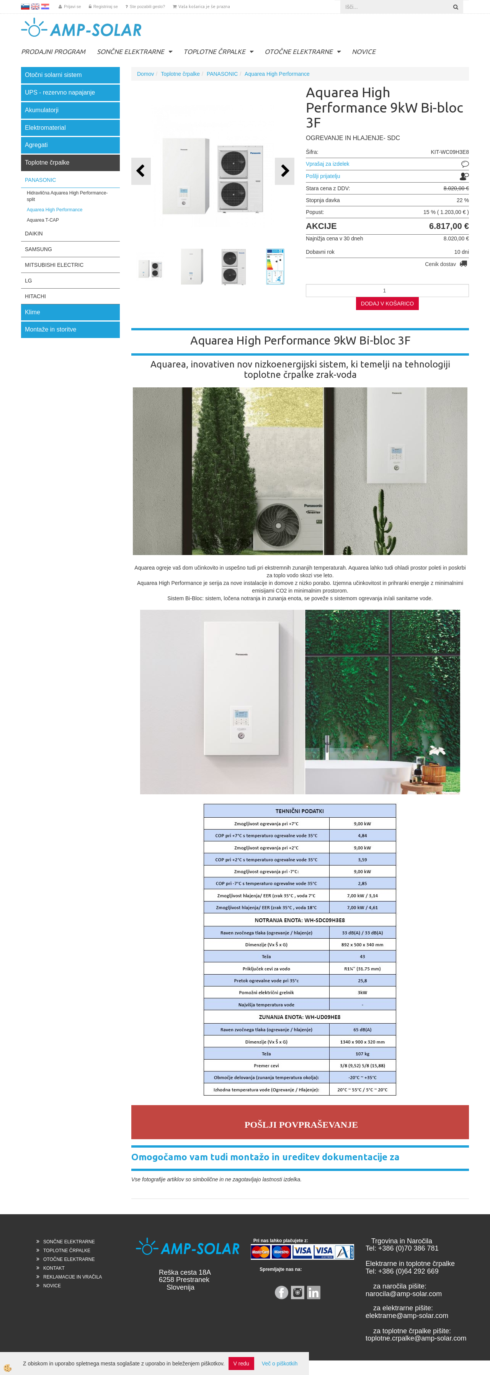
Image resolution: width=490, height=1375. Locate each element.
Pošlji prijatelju (323, 176)
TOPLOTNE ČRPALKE (214, 51)
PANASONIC (40, 180)
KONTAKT (54, 1268)
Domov (145, 74)
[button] (284, 171)
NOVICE (364, 51)
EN (35, 6)
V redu (241, 1363)
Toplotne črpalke (180, 74)
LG (28, 281)
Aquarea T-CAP (43, 220)
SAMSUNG (38, 249)
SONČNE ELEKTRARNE (130, 51)
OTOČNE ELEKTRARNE (299, 51)
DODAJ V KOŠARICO (387, 303)
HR (45, 6)
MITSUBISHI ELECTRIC (54, 265)
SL (25, 6)
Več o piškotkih (279, 1363)
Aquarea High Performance (54, 209)
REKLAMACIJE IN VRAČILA (72, 1277)
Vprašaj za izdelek (328, 164)
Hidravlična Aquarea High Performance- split (67, 196)
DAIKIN (34, 233)
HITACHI (35, 296)
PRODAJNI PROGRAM (53, 51)
